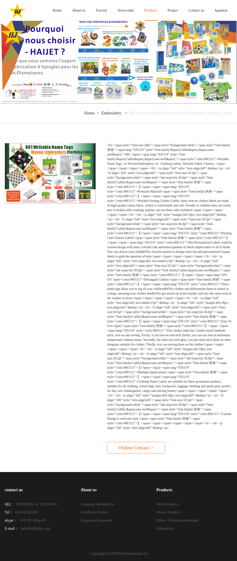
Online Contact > (136, 447)
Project (173, 10)
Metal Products (167, 504)
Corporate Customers (96, 520)
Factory (101, 10)
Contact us (196, 10)
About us (78, 10)
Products (150, 10)
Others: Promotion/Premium (177, 520)
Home (57, 10)
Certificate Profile (94, 512)
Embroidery (111, 113)
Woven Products (168, 512)
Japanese (221, 10)
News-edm (126, 10)
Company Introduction (97, 504)
